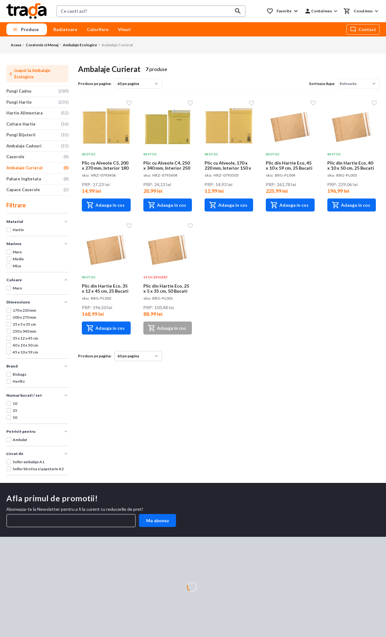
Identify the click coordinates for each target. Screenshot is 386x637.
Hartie (18, 229)
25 (15, 410)
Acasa (16, 44)
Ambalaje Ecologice (80, 44)
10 (15, 403)
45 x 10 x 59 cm (25, 352)
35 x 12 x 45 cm (25, 338)
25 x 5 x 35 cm (24, 324)
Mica (17, 265)
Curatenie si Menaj (42, 44)
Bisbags (19, 374)
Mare (17, 252)
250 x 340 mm (24, 331)
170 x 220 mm (24, 310)
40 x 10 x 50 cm (25, 345)
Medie (18, 259)
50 (15, 417)
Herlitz (19, 381)
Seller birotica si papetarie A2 (38, 468)
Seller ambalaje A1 (28, 461)
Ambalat (20, 439)
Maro (17, 288)
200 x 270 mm (24, 317)
